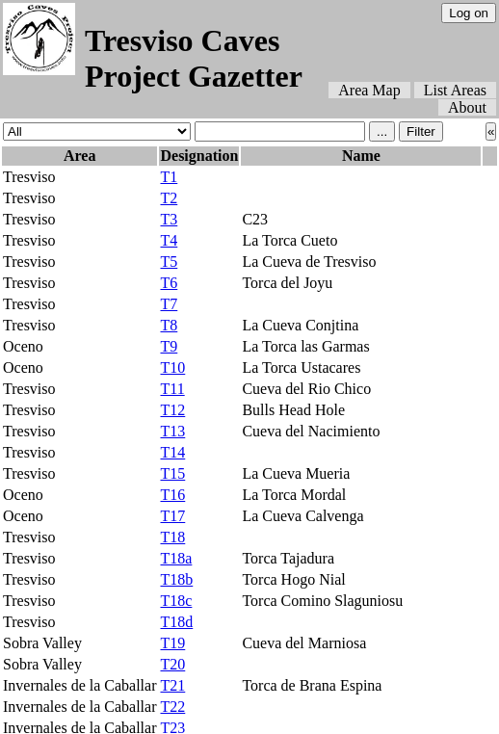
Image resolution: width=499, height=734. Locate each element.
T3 (168, 219)
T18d (176, 622)
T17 (172, 516)
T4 (168, 240)
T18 (172, 537)
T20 (172, 664)
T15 (172, 473)
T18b (176, 579)
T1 (168, 177)
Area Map (369, 90)
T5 (168, 261)
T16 (172, 494)
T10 (172, 367)
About (467, 107)
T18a (176, 558)
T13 (172, 431)
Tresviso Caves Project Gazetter (193, 58)
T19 (172, 643)
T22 (172, 706)
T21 (172, 685)
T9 (168, 346)
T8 (168, 325)
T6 (168, 283)
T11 (172, 388)
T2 (168, 198)
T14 (172, 452)
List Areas (455, 90)
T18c (176, 600)
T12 (172, 410)
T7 (168, 304)
